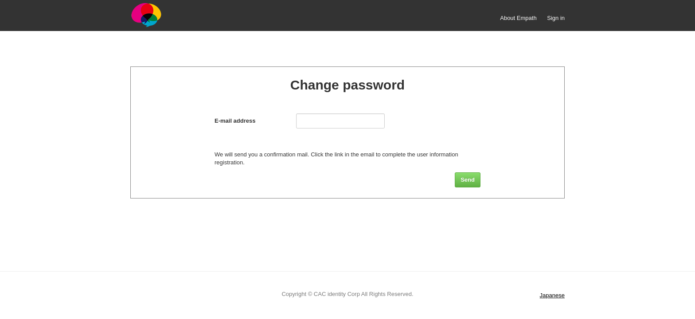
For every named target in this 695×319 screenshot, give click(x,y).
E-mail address (235, 120)
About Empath (518, 18)
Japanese (552, 295)
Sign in (556, 18)
